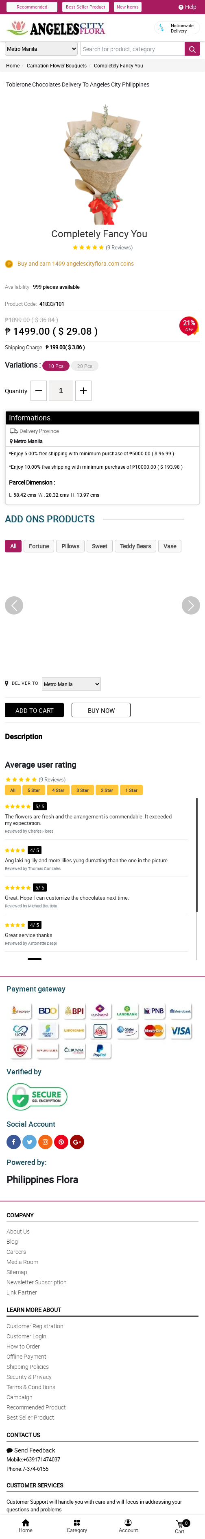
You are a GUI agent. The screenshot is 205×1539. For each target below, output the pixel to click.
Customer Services (35, 1480)
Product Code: (33, 303)
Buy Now (101, 710)
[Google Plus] (77, 1138)
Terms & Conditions (31, 1382)
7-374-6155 (35, 1464)
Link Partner (22, 1287)
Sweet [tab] (99, 546)
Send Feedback (31, 1445)
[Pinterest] (61, 1138)
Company (20, 1210)
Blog (12, 1236)
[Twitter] (29, 1138)
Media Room (22, 1257)
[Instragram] (45, 1138)
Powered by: (25, 1158)
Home (13, 65)
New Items (128, 7)
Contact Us (23, 1430)
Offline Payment (26, 1351)
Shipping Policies (28, 1362)
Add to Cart (34, 710)
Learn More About (34, 1305)
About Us (18, 1226)
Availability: (40, 286)
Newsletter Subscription (37, 1277)
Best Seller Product (85, 7)
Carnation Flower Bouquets (57, 65)
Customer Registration (35, 1321)
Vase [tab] (170, 546)
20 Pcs (84, 366)
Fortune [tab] (39, 546)
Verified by (23, 1069)
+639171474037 (41, 1454)
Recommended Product (36, 1402)
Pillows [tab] (70, 546)
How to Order (23, 1341)
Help (187, 6)
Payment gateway (32, 988)
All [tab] (13, 546)
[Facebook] (14, 1138)
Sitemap (17, 1267)
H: (78, 494)
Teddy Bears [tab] (135, 546)
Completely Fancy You (118, 65)
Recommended (32, 7)
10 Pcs (55, 366)
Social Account (29, 1121)
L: (21, 494)
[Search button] (192, 49)
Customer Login (26, 1331)
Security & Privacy (29, 1372)
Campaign (20, 1392)
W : (49, 494)
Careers (16, 1247)
